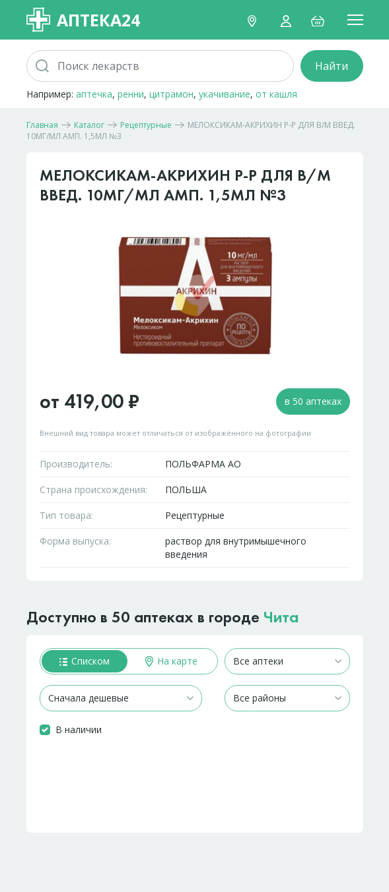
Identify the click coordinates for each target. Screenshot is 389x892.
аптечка (94, 94)
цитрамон (171, 94)
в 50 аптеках (313, 401)
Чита (281, 617)
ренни (131, 94)
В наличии (78, 729)
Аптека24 (83, 19)
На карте (171, 661)
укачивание (224, 94)
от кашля (276, 94)
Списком (84, 661)
